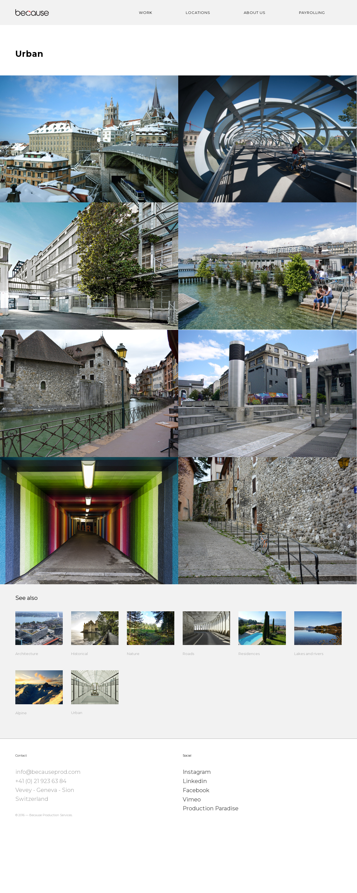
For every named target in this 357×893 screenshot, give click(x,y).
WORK (145, 12)
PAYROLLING (312, 12)
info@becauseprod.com (48, 813)
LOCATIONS (198, 12)
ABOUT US (255, 12)
